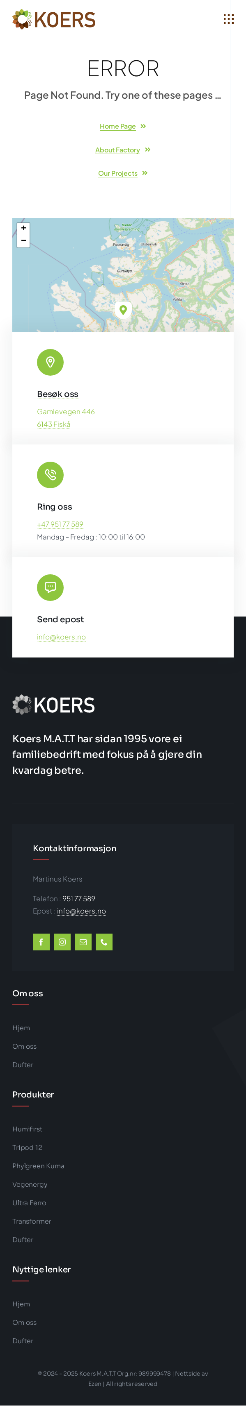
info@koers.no (61, 636)
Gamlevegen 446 (66, 411)
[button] (123, 310)
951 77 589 (78, 898)
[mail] (83, 942)
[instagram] (62, 942)
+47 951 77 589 (60, 523)
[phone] (104, 942)
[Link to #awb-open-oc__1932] (229, 19)
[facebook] (41, 942)
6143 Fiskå (54, 423)
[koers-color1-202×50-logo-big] (53, 12)
